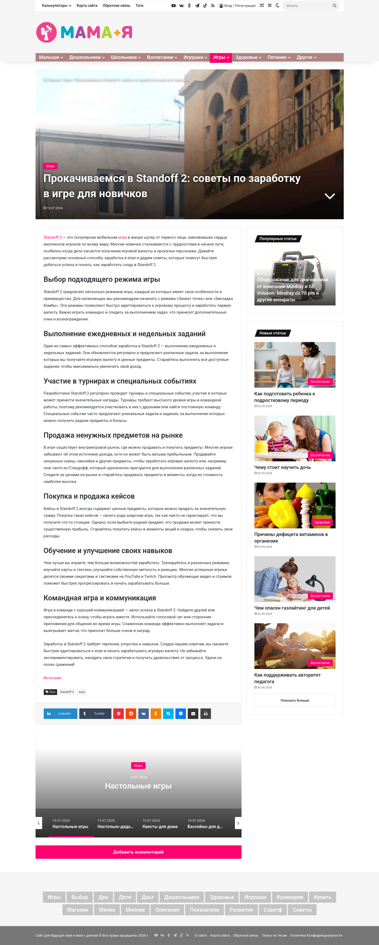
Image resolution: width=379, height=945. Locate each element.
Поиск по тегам (274, 935)
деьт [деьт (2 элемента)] (148, 897)
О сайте (201, 935)
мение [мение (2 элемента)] (107, 910)
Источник (53, 678)
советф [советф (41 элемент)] (273, 910)
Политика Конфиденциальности (316, 935)
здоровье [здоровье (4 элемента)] (222, 897)
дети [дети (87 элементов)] (125, 897)
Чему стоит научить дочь (282, 467)
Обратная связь (116, 5)
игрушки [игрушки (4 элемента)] (255, 897)
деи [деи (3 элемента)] (103, 897)
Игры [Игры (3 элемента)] (54, 897)
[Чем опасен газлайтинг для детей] (295, 579)
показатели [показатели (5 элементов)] (204, 910)
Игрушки (193, 57)
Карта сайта (87, 5)
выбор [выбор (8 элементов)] (79, 897)
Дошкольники (85, 57)
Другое (305, 57)
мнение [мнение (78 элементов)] (135, 910)
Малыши (49, 57)
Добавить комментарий (138, 852)
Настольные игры (138, 785)
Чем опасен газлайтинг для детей (292, 608)
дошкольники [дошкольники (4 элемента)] (181, 897)
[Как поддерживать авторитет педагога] (295, 646)
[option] (139, 784)
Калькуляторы (55, 5)
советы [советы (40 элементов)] (302, 910)
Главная (52, 80)
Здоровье (247, 57)
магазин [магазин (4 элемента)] (77, 910)
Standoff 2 (53, 237)
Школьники (124, 57)
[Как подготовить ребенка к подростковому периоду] (295, 365)
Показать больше (294, 700)
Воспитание (160, 57)
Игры (219, 57)
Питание (277, 57)
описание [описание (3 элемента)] (167, 910)
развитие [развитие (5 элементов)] (241, 910)
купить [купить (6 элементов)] (322, 897)
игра (123, 237)
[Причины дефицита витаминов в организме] (295, 505)
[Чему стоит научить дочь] (295, 438)
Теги (139, 5)
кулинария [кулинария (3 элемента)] (290, 897)
